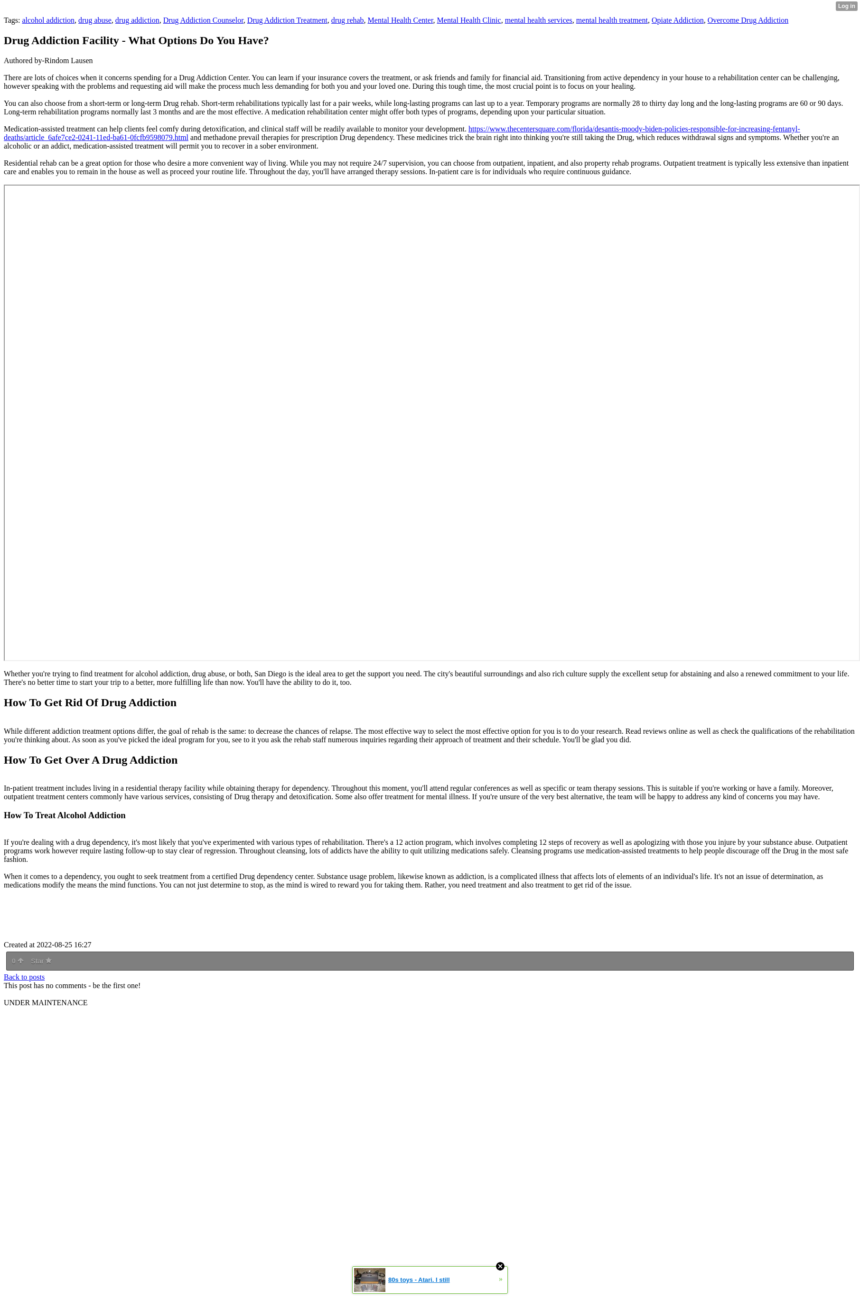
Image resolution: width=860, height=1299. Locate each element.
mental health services (538, 20)
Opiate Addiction (678, 20)
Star (41, 961)
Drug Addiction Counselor (203, 20)
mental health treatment (612, 20)
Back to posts (24, 977)
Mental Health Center (400, 20)
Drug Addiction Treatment (287, 20)
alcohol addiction (48, 20)
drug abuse (95, 20)
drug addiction (137, 20)
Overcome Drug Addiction (748, 20)
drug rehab (347, 20)
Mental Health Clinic (469, 20)
